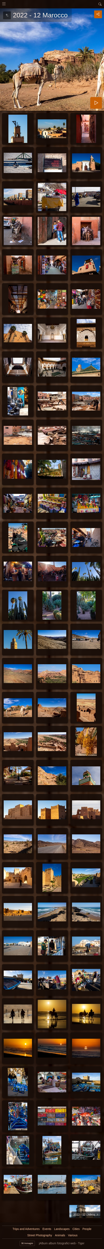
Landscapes (62, 1229)
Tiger (81, 1243)
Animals (60, 1235)
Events (46, 1229)
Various (72, 1235)
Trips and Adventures (26, 1229)
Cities (76, 1229)
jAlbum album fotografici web (57, 1243)
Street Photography (39, 1235)
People (86, 1229)
